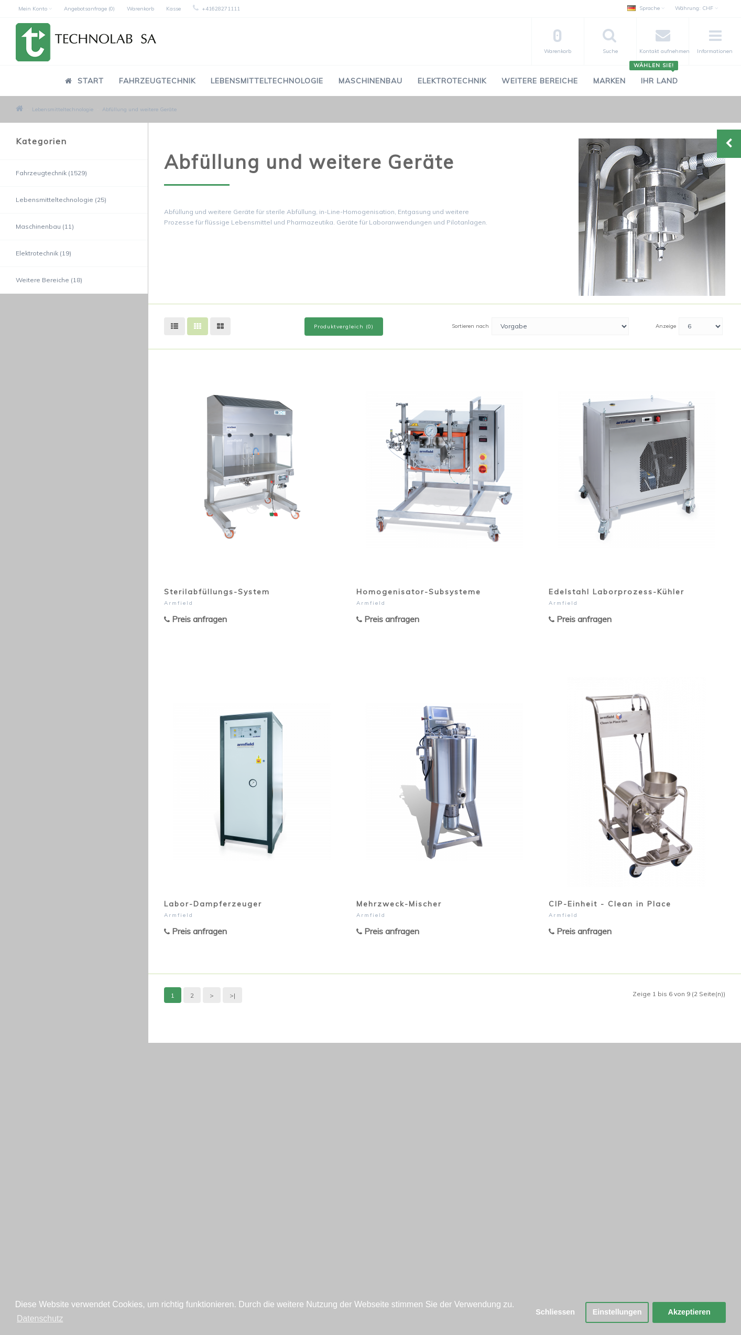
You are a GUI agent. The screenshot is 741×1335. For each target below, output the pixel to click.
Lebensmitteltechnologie (267, 81)
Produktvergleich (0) (344, 326)
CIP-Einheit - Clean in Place (610, 904)
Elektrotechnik (452, 81)
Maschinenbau (370, 81)
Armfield (178, 603)
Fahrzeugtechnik (157, 81)
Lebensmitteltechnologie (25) (61, 200)
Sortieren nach (470, 326)
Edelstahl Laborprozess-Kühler (616, 591)
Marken (609, 81)
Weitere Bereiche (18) (49, 280)
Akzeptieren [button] (689, 1312)
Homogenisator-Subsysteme (418, 591)
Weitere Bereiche (540, 81)
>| (232, 995)
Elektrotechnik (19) (43, 253)
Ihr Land (655, 75)
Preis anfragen (195, 619)
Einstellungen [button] (616, 1312)
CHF (696, 8)
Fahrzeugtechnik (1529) (51, 173)
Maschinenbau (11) (45, 226)
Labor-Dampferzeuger (213, 904)
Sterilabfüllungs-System (217, 591)
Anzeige (666, 326)
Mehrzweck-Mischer (399, 904)
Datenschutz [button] (40, 1318)
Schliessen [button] (554, 1312)
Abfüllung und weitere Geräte (139, 109)
